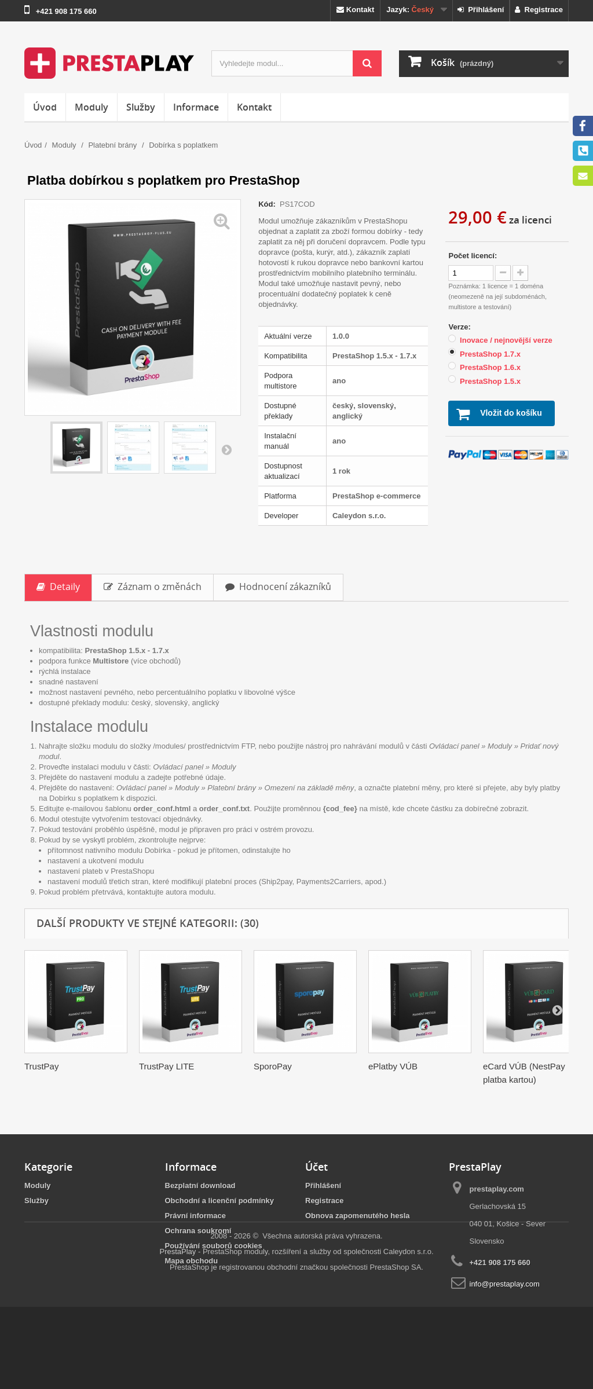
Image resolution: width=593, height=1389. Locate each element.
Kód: (267, 204)
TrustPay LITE (166, 1066)
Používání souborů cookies (213, 1245)
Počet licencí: (472, 255)
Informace (196, 107)
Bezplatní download (200, 1185)
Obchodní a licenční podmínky (219, 1200)
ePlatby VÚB (393, 1066)
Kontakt (355, 9)
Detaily (58, 586)
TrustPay (41, 1066)
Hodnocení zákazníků (278, 586)
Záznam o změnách (153, 586)
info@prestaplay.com (505, 1284)
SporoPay (273, 1066)
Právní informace (195, 1215)
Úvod (45, 107)
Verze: (460, 326)
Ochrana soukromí (198, 1230)
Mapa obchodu (191, 1260)
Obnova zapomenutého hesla (357, 1215)
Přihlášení (480, 9)
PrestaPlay (177, 1333)
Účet (316, 1167)
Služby (140, 107)
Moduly (91, 107)
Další (226, 449)
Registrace (539, 9)
